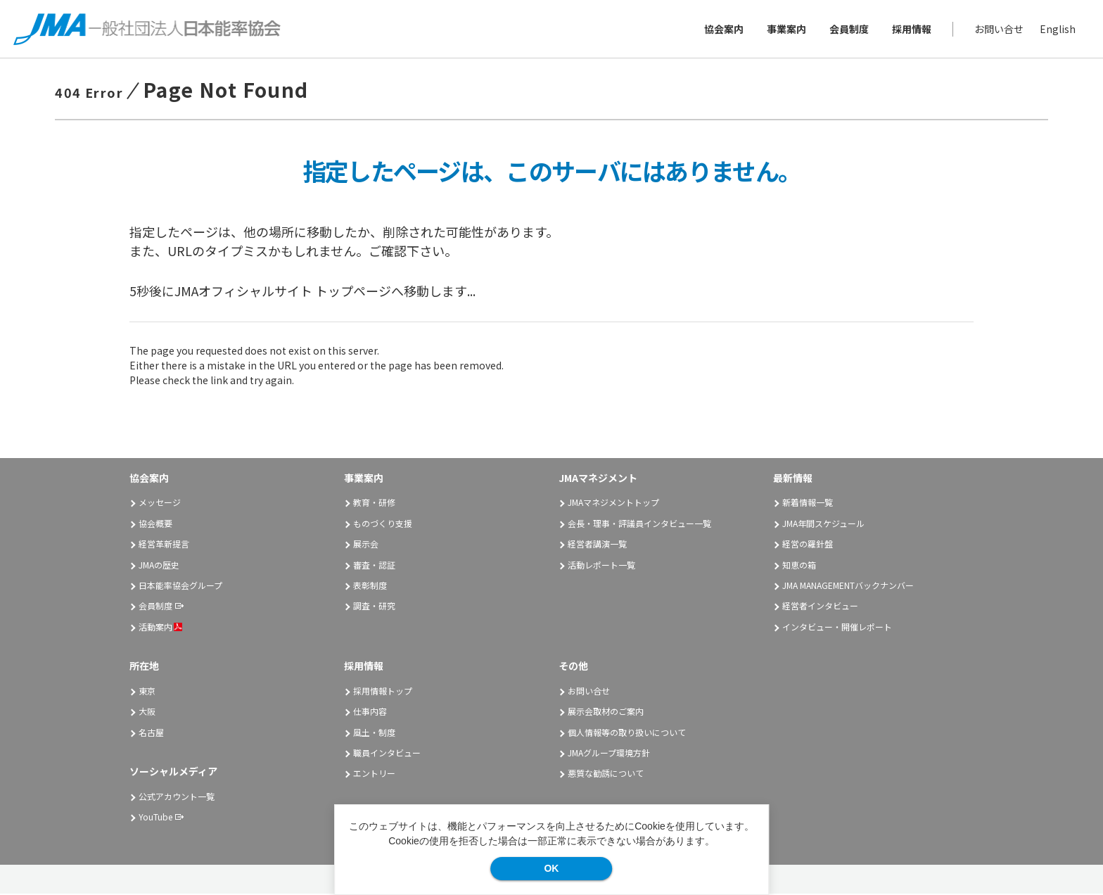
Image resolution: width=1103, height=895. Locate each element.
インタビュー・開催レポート (837, 628)
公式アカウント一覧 (177, 798)
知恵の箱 (799, 566)
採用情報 (911, 30)
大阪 (147, 713)
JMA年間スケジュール (823, 525)
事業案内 (785, 30)
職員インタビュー (387, 755)
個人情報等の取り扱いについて (627, 734)
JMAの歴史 (159, 566)
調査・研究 (374, 608)
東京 (147, 692)
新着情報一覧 (807, 504)
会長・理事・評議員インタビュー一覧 (639, 525)
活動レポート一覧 (601, 566)
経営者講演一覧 (597, 546)
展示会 (365, 546)
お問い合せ (998, 30)
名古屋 (151, 734)
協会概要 (155, 525)
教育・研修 (374, 504)
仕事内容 (370, 713)
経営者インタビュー (820, 608)
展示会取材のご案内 (606, 713)
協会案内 (723, 30)
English (1057, 30)
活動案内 (160, 628)
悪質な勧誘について (606, 775)
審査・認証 (374, 566)
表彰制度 (370, 586)
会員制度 (848, 30)
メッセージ (160, 504)
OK (551, 868)
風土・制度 (374, 734)
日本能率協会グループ (180, 586)
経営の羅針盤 (807, 546)
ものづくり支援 (382, 525)
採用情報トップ (382, 692)
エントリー (374, 775)
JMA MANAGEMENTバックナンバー (848, 586)
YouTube (155, 819)
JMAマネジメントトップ (613, 504)
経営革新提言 (164, 546)
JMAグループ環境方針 (609, 755)
